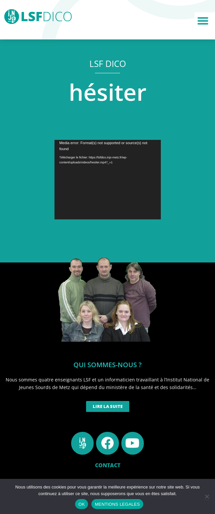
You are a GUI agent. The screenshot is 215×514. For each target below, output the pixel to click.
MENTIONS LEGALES (117, 504)
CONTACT (107, 465)
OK (81, 504)
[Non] (206, 496)
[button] (203, 21)
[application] (107, 179)
